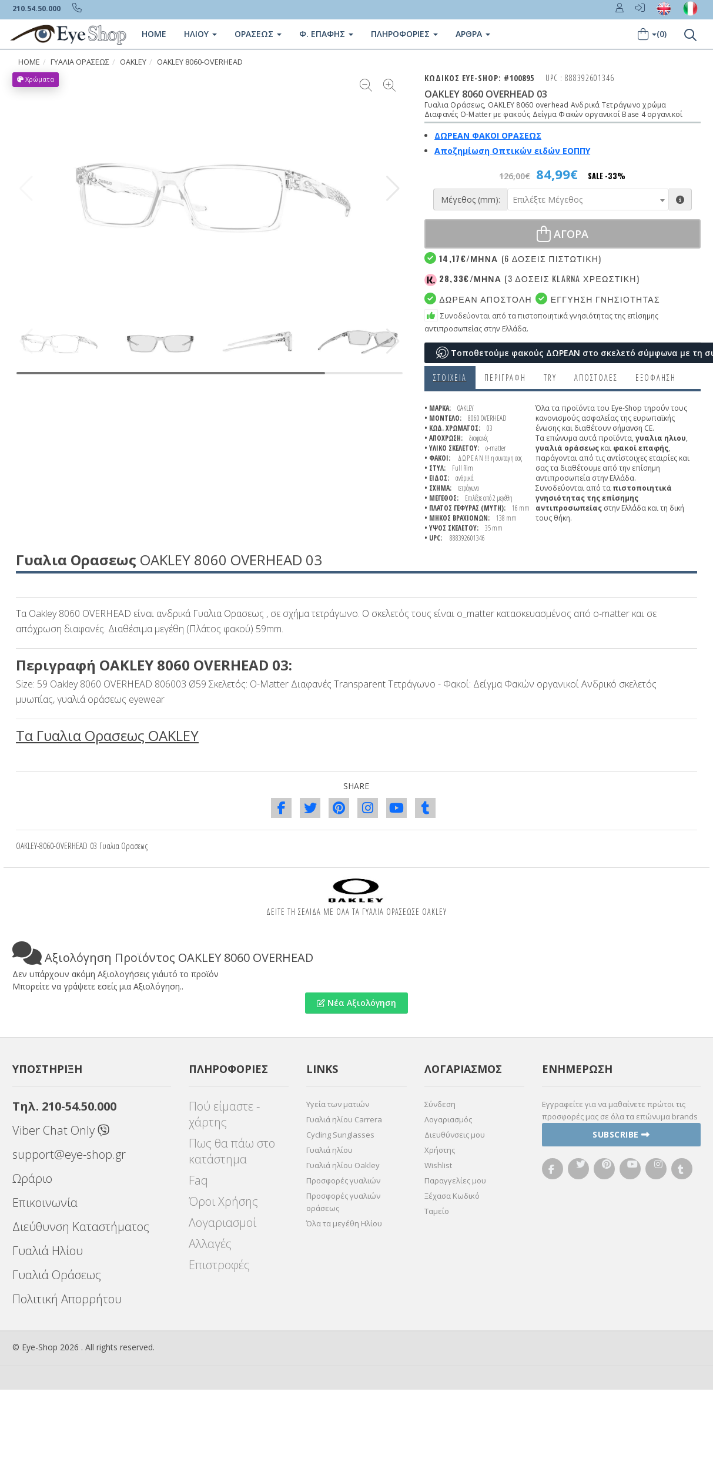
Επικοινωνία (45, 1202)
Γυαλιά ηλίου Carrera (344, 1119)
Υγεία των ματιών (337, 1104)
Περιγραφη (505, 377)
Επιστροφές (219, 1265)
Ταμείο (436, 1211)
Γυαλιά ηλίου (329, 1150)
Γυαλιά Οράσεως (56, 1275)
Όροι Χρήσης (223, 1201)
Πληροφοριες (404, 33)
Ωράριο (32, 1178)
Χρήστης (439, 1150)
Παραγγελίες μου (455, 1180)
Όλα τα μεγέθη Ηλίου (344, 1223)
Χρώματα (35, 79)
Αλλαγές (210, 1244)
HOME (29, 62)
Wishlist (438, 1165)
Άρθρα (473, 33)
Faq (198, 1180)
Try (550, 377)
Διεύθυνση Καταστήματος (80, 1227)
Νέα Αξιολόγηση (356, 1002)
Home (154, 33)
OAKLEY (133, 62)
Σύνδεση (440, 1104)
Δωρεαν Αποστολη (478, 299)
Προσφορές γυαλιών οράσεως (343, 1201)
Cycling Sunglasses (340, 1134)
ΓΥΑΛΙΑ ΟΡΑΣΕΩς (80, 62)
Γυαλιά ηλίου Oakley (343, 1165)
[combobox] (588, 199)
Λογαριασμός (448, 1119)
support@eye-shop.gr (69, 1154)
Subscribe (621, 1134)
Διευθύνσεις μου (454, 1134)
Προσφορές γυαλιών (343, 1180)
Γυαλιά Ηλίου (47, 1251)
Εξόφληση (655, 377)
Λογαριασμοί (222, 1222)
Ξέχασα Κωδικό (452, 1195)
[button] (393, 189)
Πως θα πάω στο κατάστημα (232, 1151)
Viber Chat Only (60, 1130)
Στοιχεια (450, 377)
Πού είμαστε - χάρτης (224, 1114)
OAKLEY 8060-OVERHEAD (200, 62)
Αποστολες (596, 377)
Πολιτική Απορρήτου (67, 1299)
